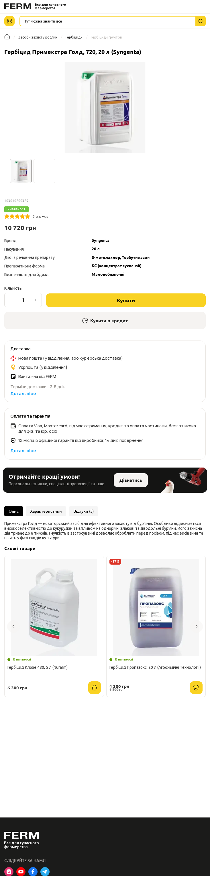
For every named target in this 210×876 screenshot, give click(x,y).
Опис (14, 511)
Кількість (13, 288)
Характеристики (46, 511)
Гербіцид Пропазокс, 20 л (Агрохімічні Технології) (155, 667)
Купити (126, 300)
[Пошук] (200, 21)
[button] (9, 21)
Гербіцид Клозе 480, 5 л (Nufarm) (37, 667)
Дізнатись (130, 480)
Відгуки (83, 511)
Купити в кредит (105, 320)
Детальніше (23, 393)
